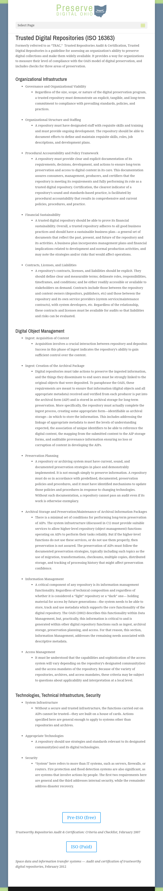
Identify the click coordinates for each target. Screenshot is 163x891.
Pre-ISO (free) (81, 817)
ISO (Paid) (81, 847)
